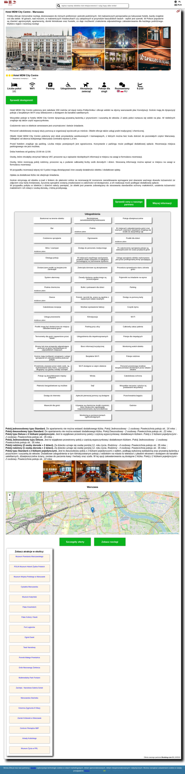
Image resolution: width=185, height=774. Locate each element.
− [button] (10, 500)
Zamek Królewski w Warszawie (29, 718)
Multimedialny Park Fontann (29, 678)
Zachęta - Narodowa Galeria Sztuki (29, 688)
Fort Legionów (29, 627)
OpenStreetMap (173, 533)
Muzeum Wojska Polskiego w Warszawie (29, 577)
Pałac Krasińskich (29, 607)
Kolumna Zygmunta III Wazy (29, 708)
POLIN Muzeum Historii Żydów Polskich (29, 567)
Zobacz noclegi (109, 542)
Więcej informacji (162, 203)
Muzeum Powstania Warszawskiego (29, 557)
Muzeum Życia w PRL (29, 748)
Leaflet (162, 533)
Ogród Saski (29, 637)
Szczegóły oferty (75, 542)
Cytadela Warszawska (29, 587)
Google (33, 768)
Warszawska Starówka (29, 698)
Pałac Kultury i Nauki (29, 617)
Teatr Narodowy (29, 647)
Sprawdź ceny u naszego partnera (129, 203)
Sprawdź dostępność (21, 100)
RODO (86, 771)
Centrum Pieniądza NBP (29, 728)
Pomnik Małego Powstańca (29, 658)
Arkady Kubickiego (29, 738)
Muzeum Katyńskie (29, 597)
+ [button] (10, 495)
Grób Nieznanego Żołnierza (29, 668)
